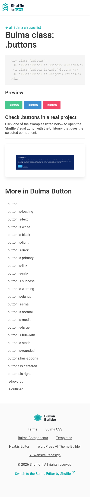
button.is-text (18, 219)
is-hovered (15, 381)
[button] (82, 7)
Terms (32, 429)
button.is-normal (20, 312)
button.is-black (19, 235)
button (13, 204)
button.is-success (21, 281)
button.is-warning (21, 289)
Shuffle (35, 464)
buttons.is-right (19, 374)
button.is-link (17, 266)
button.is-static (19, 343)
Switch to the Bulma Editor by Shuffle (45, 474)
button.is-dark (18, 250)
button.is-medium (21, 320)
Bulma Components (33, 438)
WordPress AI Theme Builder (59, 446)
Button (14, 105)
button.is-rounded (21, 351)
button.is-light (18, 242)
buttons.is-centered (22, 366)
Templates (64, 438)
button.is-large (19, 327)
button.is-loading (20, 212)
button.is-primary (21, 258)
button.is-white (19, 227)
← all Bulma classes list (23, 28)
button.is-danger (20, 297)
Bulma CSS (54, 429)
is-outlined (16, 389)
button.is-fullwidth (21, 335)
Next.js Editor (19, 446)
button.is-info (18, 273)
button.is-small (19, 304)
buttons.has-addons (23, 358)
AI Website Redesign (45, 455)
